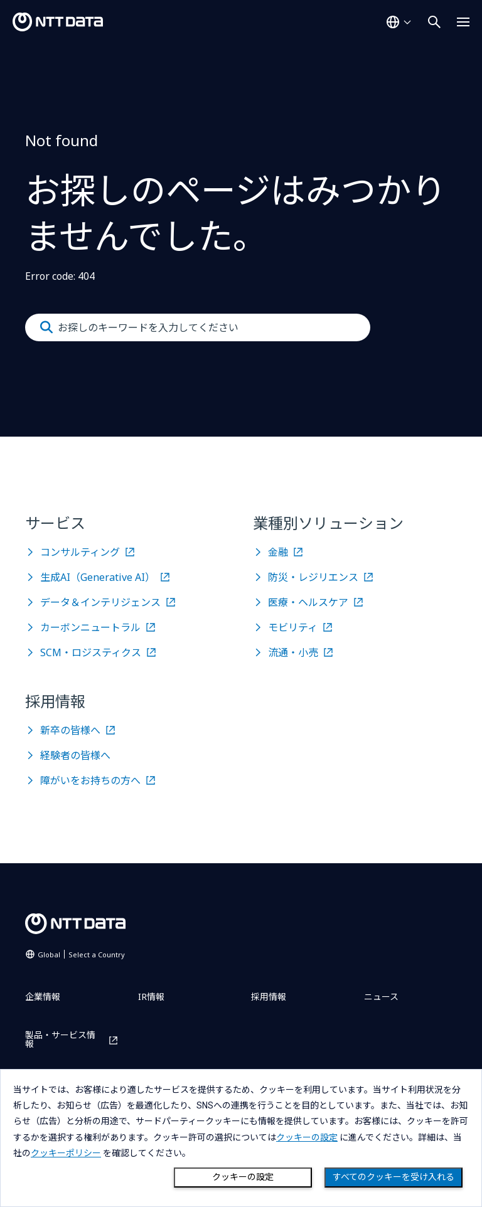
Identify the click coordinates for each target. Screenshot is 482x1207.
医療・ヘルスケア (308, 602)
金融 (278, 552)
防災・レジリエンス (313, 577)
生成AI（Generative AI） (97, 577)
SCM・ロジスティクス (90, 652)
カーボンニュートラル (90, 627)
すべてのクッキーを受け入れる (393, 1177)
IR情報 (151, 996)
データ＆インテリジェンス (100, 602)
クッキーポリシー (66, 1153)
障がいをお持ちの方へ (90, 780)
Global (81, 954)
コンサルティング (80, 552)
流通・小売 (293, 652)
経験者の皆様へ (75, 755)
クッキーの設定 (243, 1177)
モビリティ (293, 627)
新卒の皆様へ (70, 730)
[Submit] (46, 327)
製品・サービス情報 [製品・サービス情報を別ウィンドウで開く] (60, 1039)
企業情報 (42, 996)
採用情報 (268, 996)
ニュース (381, 996)
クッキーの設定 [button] (307, 1137)
